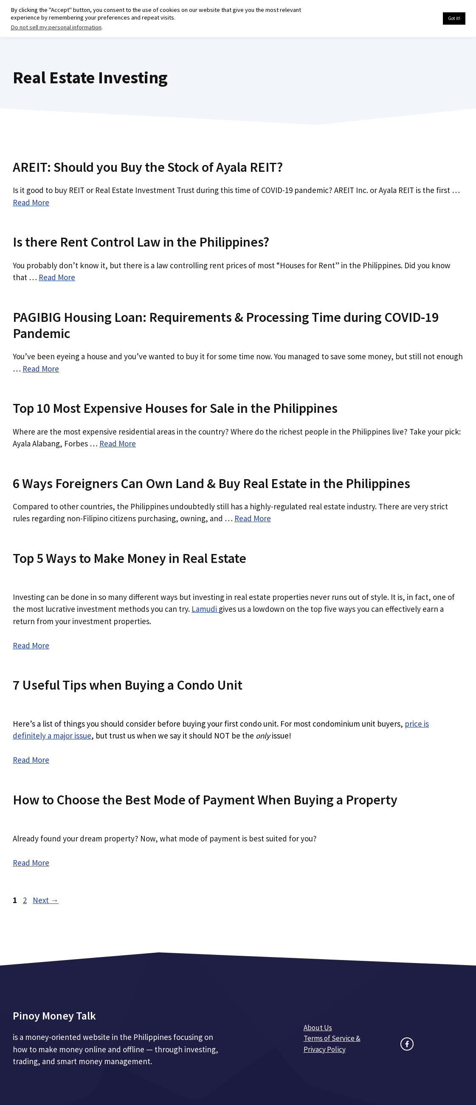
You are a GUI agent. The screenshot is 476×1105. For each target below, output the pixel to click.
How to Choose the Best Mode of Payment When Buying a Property (205, 799)
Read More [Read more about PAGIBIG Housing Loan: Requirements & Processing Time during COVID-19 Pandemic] (41, 369)
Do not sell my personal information (56, 27)
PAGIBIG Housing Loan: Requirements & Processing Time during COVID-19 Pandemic (226, 325)
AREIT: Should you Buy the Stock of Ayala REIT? (148, 167)
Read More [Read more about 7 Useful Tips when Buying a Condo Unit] (31, 760)
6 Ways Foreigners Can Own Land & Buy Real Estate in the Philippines (211, 483)
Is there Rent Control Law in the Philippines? (141, 241)
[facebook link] (407, 1044)
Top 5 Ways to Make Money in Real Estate (129, 558)
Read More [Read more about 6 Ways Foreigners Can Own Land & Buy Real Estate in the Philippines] (252, 518)
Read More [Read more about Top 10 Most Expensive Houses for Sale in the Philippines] (117, 443)
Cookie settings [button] (416, 19)
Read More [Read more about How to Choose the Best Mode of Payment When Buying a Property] (31, 863)
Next (46, 900)
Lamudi (205, 609)
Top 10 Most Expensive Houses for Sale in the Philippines (175, 408)
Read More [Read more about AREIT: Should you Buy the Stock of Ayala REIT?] (31, 202)
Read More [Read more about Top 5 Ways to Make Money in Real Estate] (31, 645)
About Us (318, 1027)
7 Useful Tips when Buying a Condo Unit (127, 684)
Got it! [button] (454, 18)
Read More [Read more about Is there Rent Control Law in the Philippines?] (57, 277)
